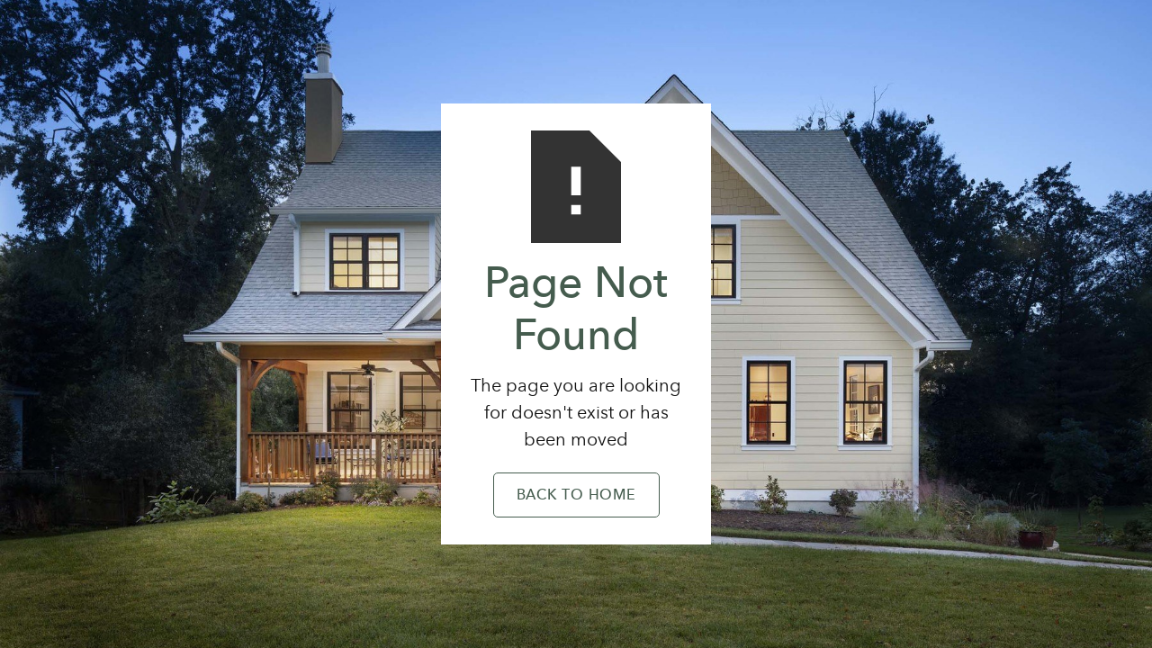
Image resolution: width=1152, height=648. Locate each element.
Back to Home (576, 496)
